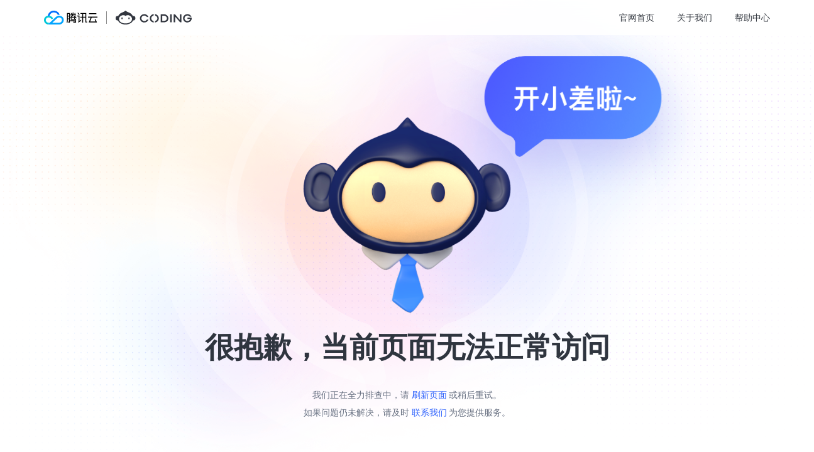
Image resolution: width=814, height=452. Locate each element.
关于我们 (694, 17)
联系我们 (429, 412)
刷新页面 (429, 395)
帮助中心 (752, 17)
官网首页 (636, 17)
